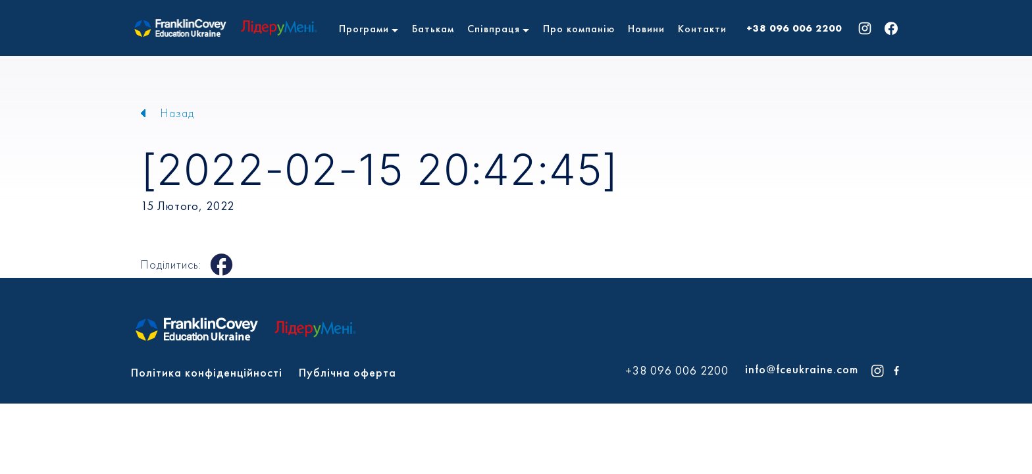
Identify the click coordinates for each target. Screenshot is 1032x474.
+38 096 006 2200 (794, 28)
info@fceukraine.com (801, 369)
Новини (646, 28)
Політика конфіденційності (206, 372)
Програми (364, 28)
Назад (177, 112)
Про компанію (579, 28)
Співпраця (493, 28)
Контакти (702, 28)
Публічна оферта (347, 372)
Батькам (433, 28)
